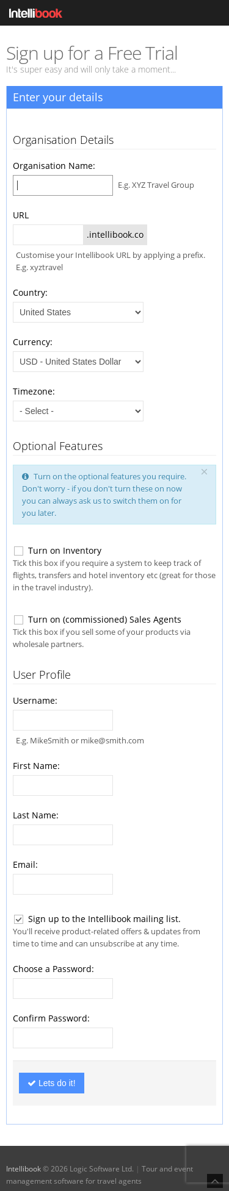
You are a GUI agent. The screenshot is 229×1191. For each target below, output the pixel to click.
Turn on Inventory (57, 551)
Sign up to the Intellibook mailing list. (97, 919)
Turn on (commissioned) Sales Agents (97, 619)
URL (21, 215)
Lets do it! (51, 1083)
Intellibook (23, 1169)
